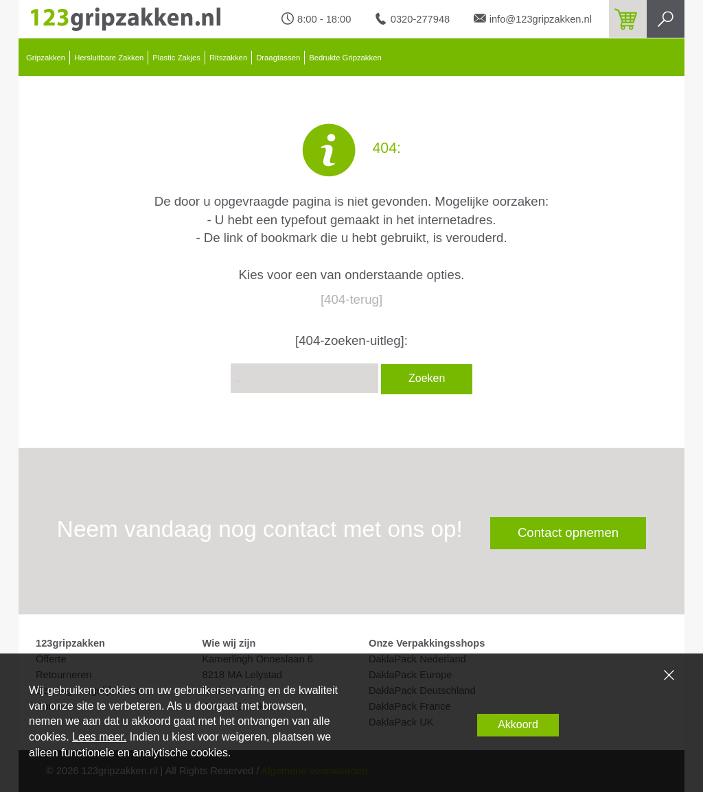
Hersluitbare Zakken (108, 57)
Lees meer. (99, 737)
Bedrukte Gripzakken (345, 57)
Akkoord (518, 724)
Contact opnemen (568, 532)
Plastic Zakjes (176, 57)
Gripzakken (45, 57)
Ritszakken (228, 57)
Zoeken (426, 378)
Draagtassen (278, 57)
